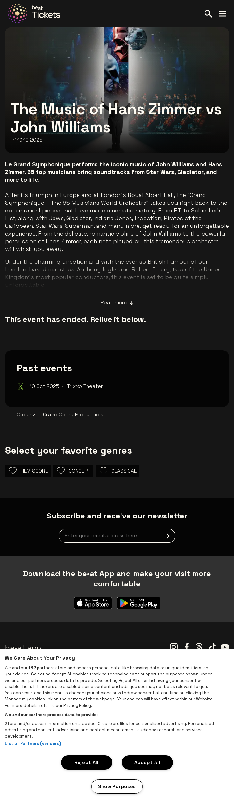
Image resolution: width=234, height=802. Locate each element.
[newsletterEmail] (117, 536)
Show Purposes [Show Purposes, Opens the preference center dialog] (117, 786)
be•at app (23, 648)
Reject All (86, 762)
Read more (117, 303)
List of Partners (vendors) (33, 743)
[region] (117, 725)
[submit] (168, 536)
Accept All (147, 762)
